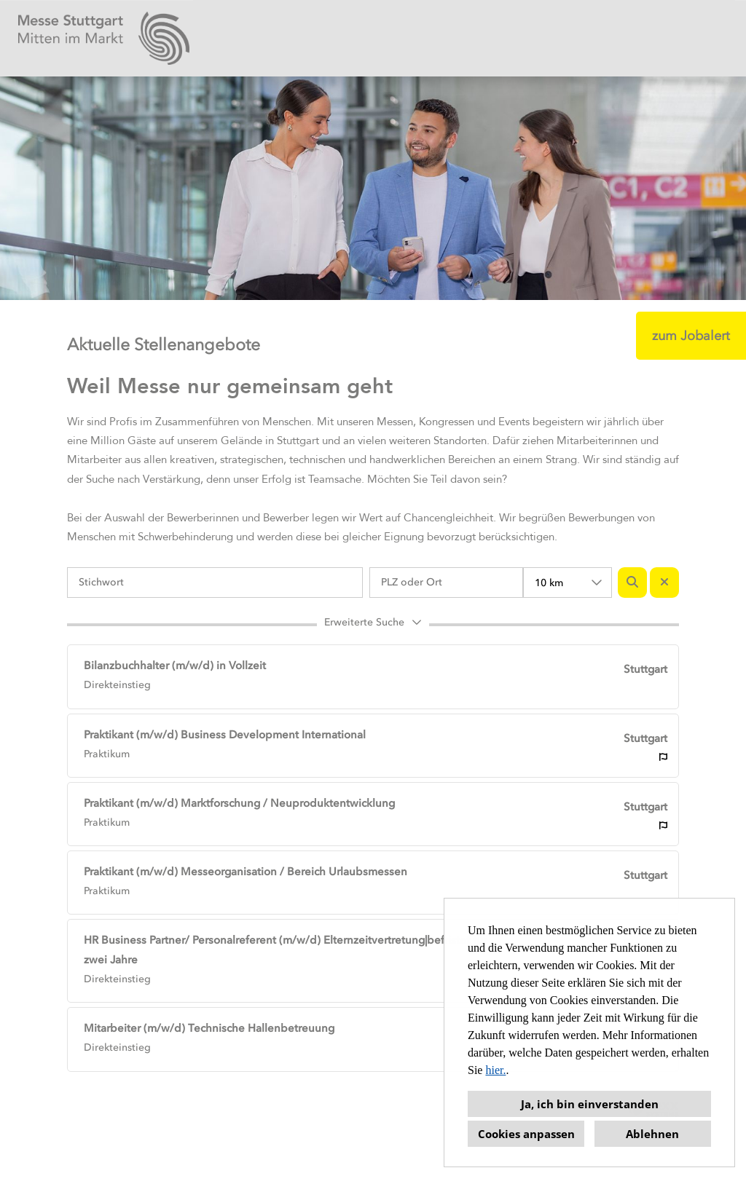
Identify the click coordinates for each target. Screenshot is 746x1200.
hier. (495, 1070)
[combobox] (567, 582)
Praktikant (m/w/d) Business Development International (225, 734)
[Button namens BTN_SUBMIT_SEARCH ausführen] (632, 582)
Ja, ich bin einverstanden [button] (590, 1104)
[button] (373, 624)
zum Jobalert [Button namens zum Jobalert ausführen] (691, 336)
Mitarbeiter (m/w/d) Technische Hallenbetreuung (209, 1028)
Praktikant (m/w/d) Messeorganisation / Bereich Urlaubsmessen (245, 871)
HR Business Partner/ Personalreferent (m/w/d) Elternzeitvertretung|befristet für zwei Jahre (285, 949)
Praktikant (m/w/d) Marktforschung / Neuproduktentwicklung (239, 803)
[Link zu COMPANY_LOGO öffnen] (103, 38)
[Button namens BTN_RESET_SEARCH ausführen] (664, 582)
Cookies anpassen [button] (526, 1133)
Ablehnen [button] (652, 1133)
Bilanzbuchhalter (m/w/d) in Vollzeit (175, 665)
